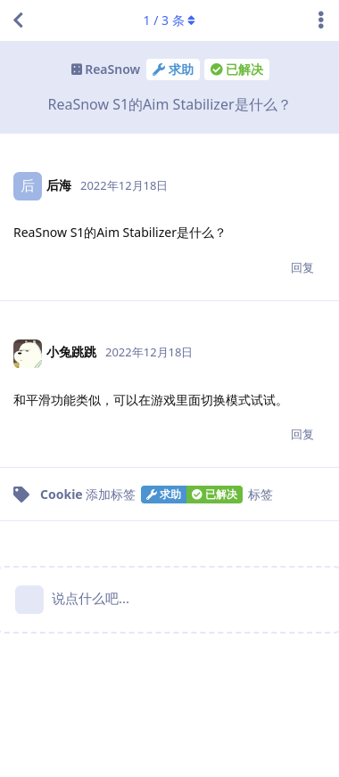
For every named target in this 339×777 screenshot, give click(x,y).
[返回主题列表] (18, 20)
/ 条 (170, 20)
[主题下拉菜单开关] (321, 20)
